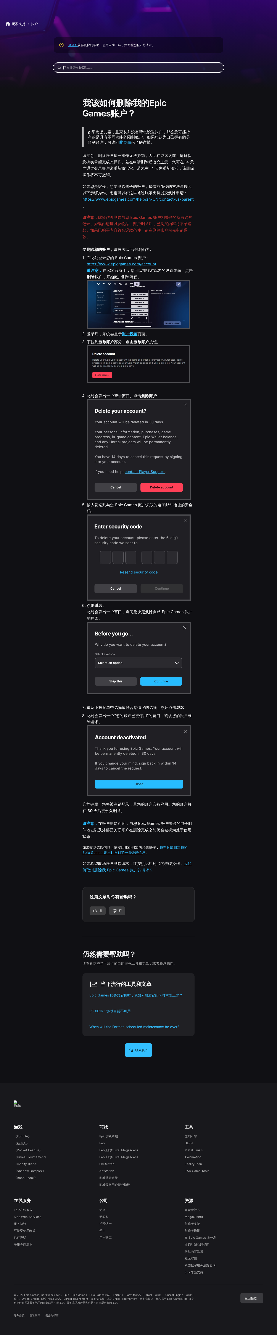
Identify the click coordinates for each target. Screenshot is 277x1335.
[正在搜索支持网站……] (138, 67)
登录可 (73, 45)
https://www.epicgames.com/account (121, 264)
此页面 (125, 142)
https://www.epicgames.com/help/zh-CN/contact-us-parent (138, 199)
